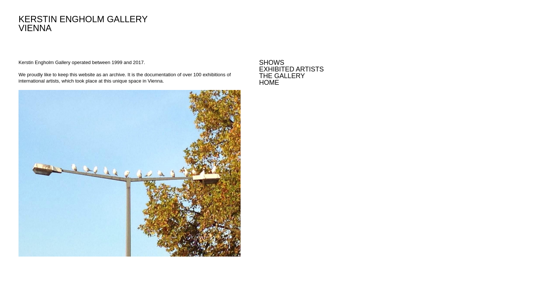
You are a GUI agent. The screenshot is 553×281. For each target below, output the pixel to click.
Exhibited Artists (291, 69)
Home (269, 82)
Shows (271, 62)
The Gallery (282, 76)
